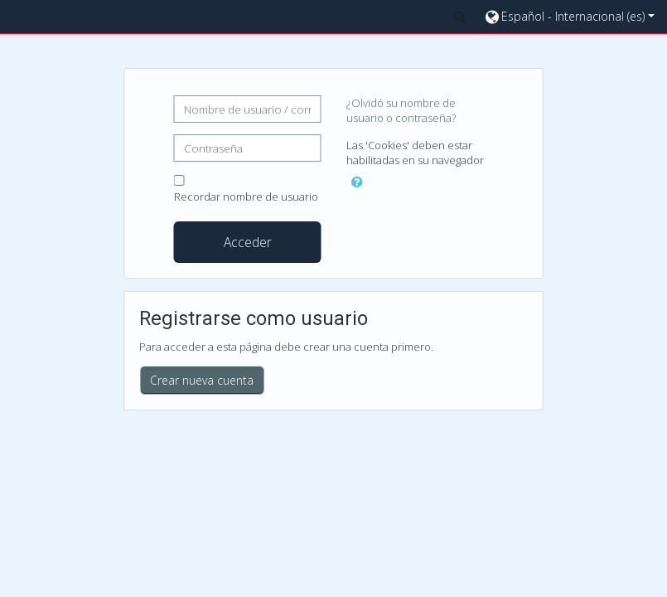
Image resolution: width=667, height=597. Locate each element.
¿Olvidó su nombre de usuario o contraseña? (401, 110)
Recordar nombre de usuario (246, 196)
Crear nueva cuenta (202, 380)
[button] (459, 16)
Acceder (248, 242)
